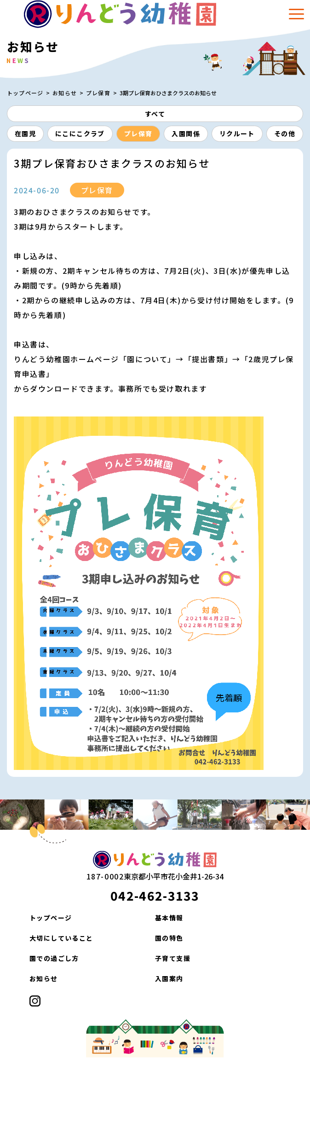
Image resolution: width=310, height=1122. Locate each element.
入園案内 (169, 978)
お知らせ (64, 93)
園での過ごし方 (54, 958)
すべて (155, 113)
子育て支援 (172, 958)
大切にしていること (61, 938)
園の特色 (169, 938)
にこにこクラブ (80, 133)
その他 (284, 133)
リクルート (237, 133)
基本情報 (169, 917)
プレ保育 (98, 93)
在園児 (25, 133)
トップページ (25, 93)
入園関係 (186, 133)
